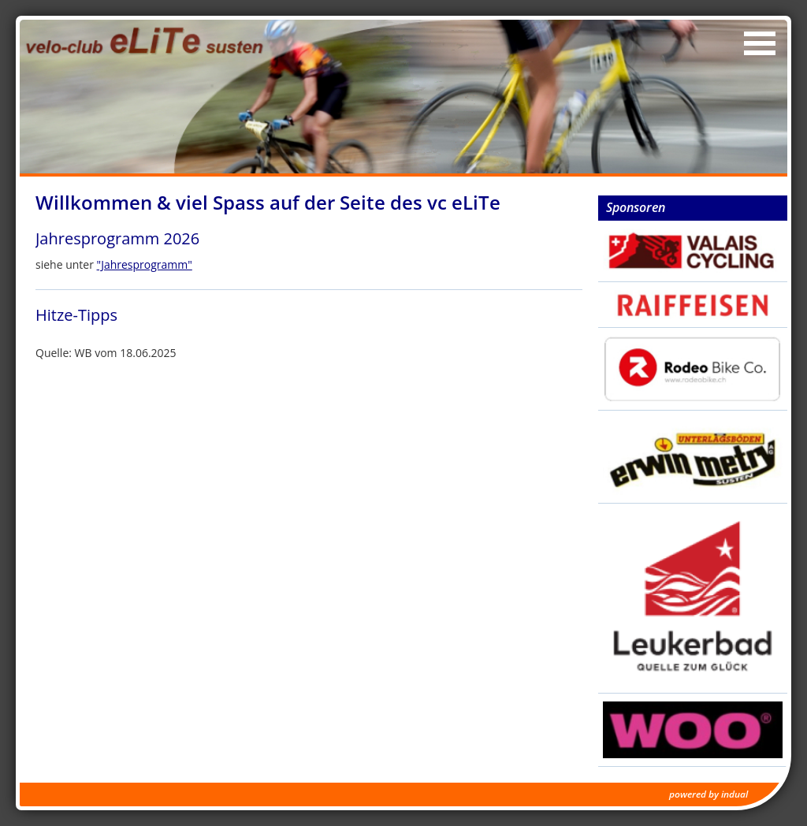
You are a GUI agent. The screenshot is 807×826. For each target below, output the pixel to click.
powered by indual (708, 794)
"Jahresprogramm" (144, 264)
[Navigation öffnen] (759, 43)
